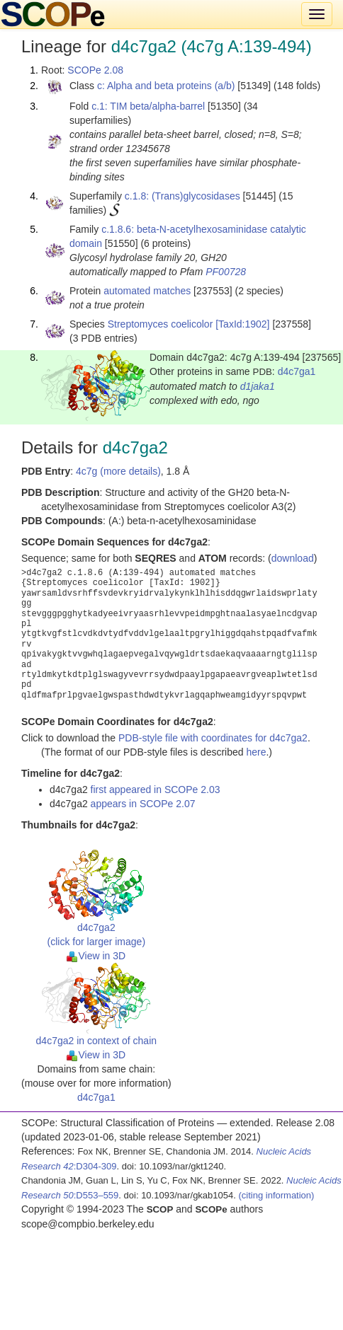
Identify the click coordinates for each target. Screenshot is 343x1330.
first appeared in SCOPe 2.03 (155, 789)
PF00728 (226, 271)
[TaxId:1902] (242, 324)
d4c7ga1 (297, 371)
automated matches (147, 290)
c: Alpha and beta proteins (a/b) (166, 85)
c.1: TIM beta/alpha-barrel (148, 106)
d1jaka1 (257, 386)
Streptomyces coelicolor (160, 324)
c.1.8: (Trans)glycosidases (182, 196)
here (256, 752)
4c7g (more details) (118, 471)
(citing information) (276, 1195)
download (292, 558)
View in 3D (96, 955)
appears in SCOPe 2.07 (143, 803)
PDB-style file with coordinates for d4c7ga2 (213, 738)
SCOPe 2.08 (95, 70)
